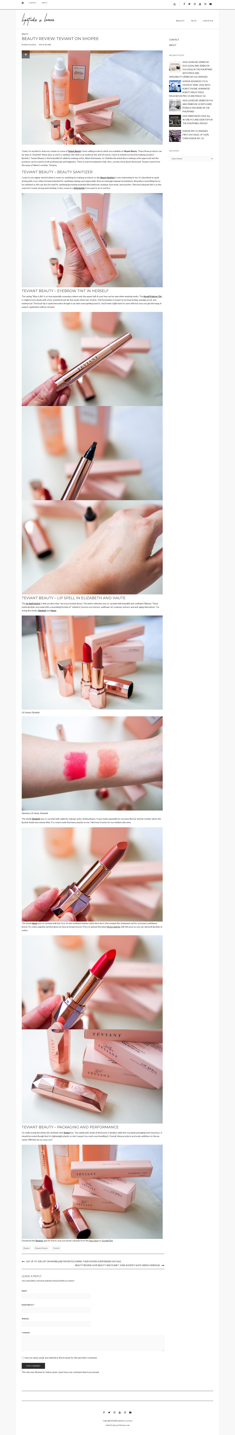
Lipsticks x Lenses (124, 1421)
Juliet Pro (109, 1425)
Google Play (107, 1240)
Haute (53, 610)
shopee (26, 1248)
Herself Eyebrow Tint (153, 296)
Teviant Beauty (74, 151)
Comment (26, 1333)
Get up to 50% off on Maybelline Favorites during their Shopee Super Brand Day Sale (73, 1261)
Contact (32, 5)
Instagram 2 (205, 6)
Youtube (200, 6)
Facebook (184, 6)
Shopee (39, 1240)
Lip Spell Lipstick (33, 603)
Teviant (67, 1132)
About (44, 5)
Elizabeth (42, 610)
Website (25, 1319)
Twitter (189, 6)
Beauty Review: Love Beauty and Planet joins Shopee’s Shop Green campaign (117, 1265)
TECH (194, 21)
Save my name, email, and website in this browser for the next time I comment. (61, 1358)
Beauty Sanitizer (107, 177)
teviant (56, 1248)
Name (24, 1291)
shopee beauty (41, 1248)
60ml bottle (79, 188)
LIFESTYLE (208, 21)
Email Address (28, 1305)
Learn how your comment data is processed (78, 1372)
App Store (94, 1240)
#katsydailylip (113, 927)
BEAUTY (180, 21)
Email (210, 6)
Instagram (195, 6)
